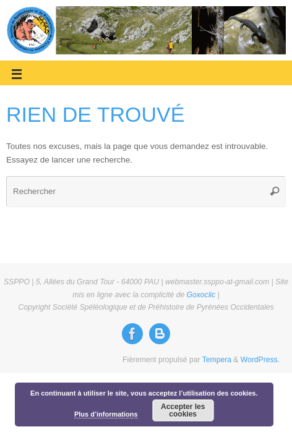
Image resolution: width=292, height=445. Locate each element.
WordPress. (260, 359)
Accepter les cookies (183, 410)
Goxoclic (201, 294)
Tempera (216, 359)
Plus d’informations (106, 414)
